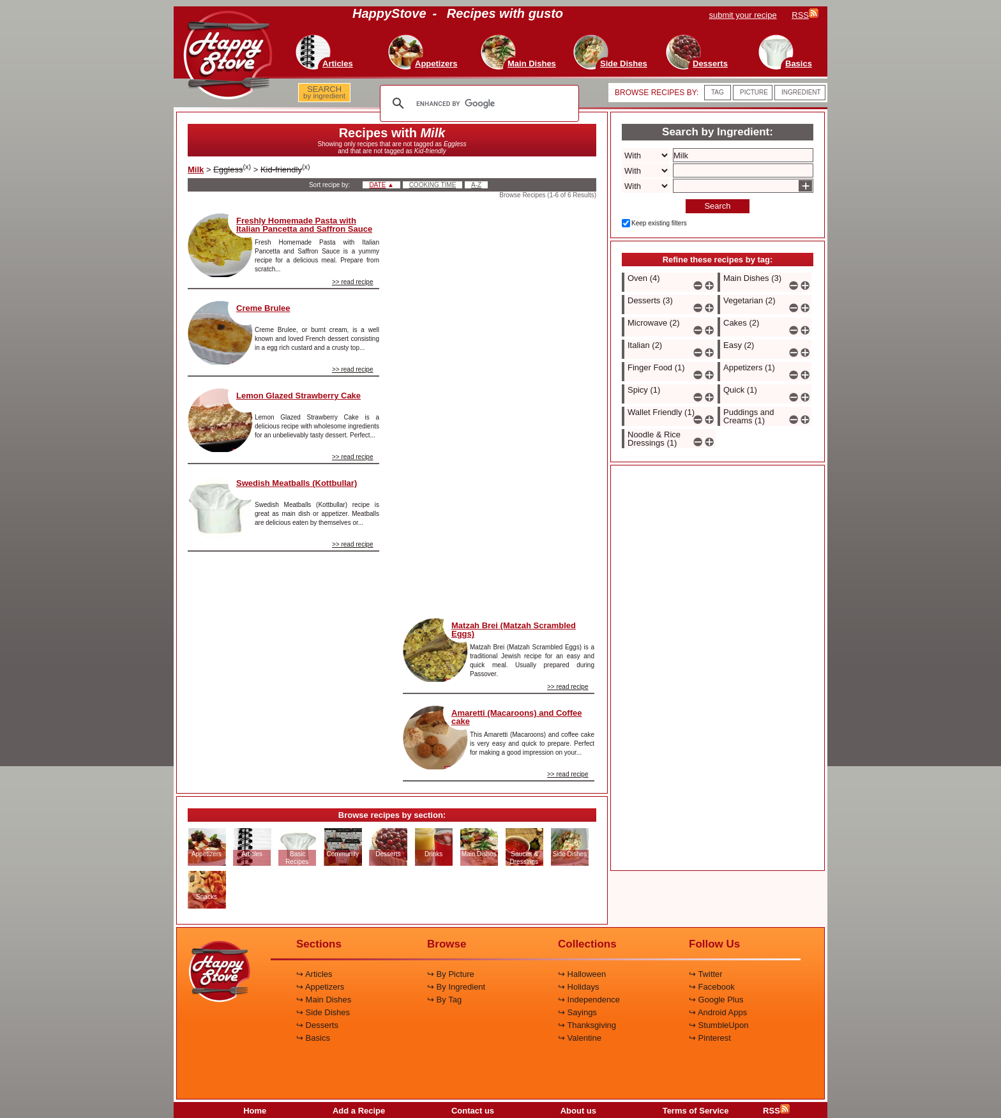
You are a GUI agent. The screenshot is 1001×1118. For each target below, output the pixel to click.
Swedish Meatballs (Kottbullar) (296, 483)
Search (717, 206)
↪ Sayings (577, 1012)
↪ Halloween (582, 974)
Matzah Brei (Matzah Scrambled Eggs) (513, 629)
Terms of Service (696, 1110)
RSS (776, 1110)
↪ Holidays (578, 987)
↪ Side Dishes (323, 1012)
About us (578, 1110)
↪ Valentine (579, 1038)
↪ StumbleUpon (718, 1025)
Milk (196, 169)
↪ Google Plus (716, 999)
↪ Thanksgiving (587, 1025)
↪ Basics (313, 1038)
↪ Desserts (317, 1025)
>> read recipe (352, 281)
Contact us (472, 1110)
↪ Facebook (712, 987)
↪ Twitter (706, 974)
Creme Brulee (263, 308)
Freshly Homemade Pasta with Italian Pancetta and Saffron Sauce (304, 225)
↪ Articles (314, 974)
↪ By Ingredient (456, 987)
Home (254, 1110)
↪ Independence (589, 999)
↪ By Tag (444, 999)
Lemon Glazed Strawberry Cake (298, 395)
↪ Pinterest (710, 1038)
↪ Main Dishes (323, 999)
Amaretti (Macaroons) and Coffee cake (516, 717)
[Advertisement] (498, 404)
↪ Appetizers (320, 987)
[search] (477, 103)
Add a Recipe (359, 1110)
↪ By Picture (450, 974)
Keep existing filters (659, 223)
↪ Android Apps (718, 1012)
